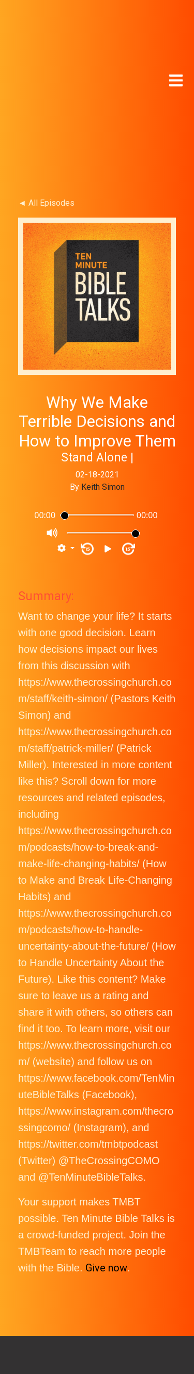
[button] (65, 441)
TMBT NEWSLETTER (97, 1320)
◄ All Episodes (46, 95)
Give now (106, 1160)
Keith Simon (103, 379)
